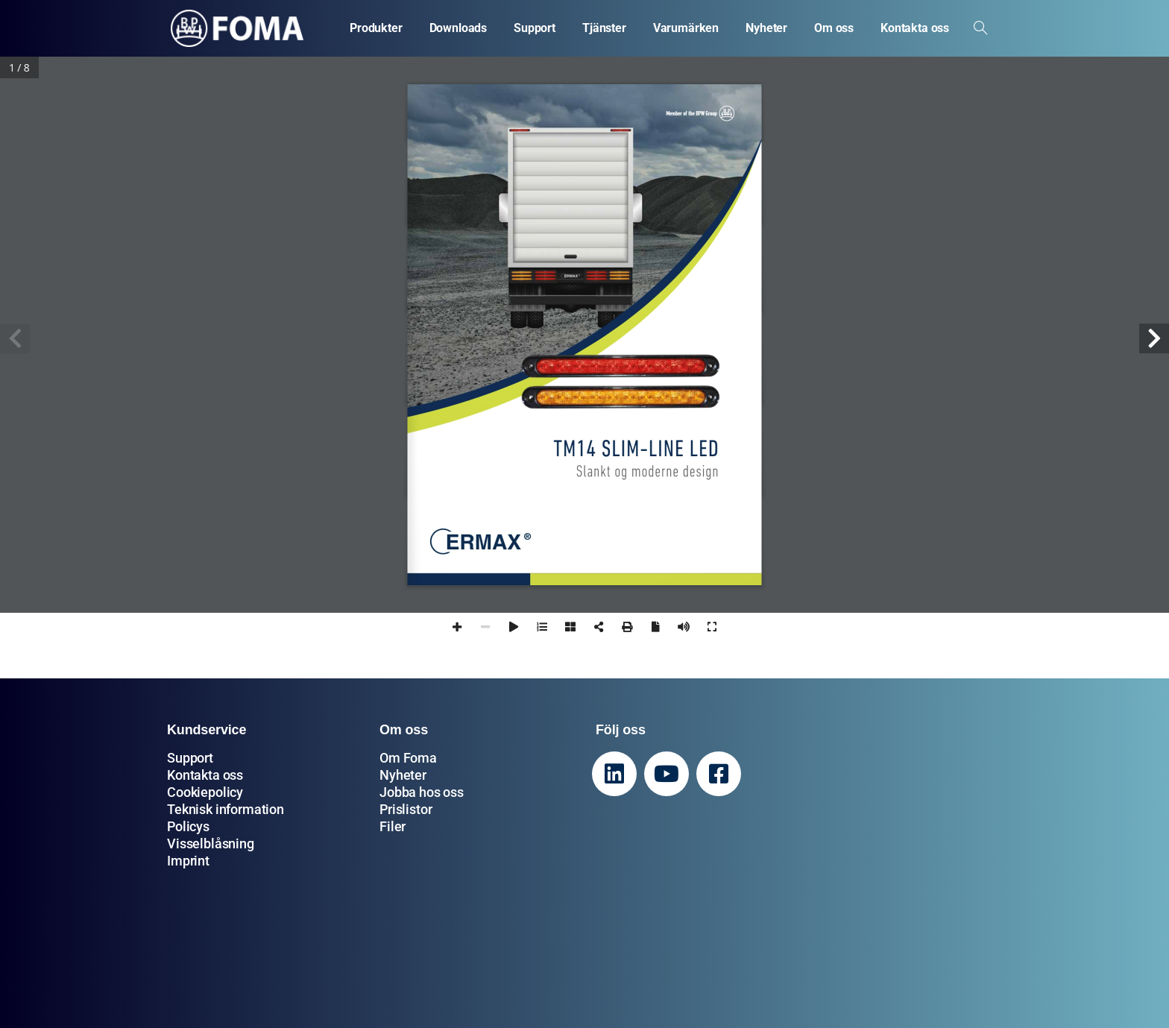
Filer (392, 826)
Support (190, 758)
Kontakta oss (205, 775)
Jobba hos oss (421, 792)
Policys (188, 826)
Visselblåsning (210, 843)
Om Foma (408, 758)
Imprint (188, 860)
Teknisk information (225, 809)
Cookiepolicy (205, 792)
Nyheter (402, 775)
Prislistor (405, 809)
